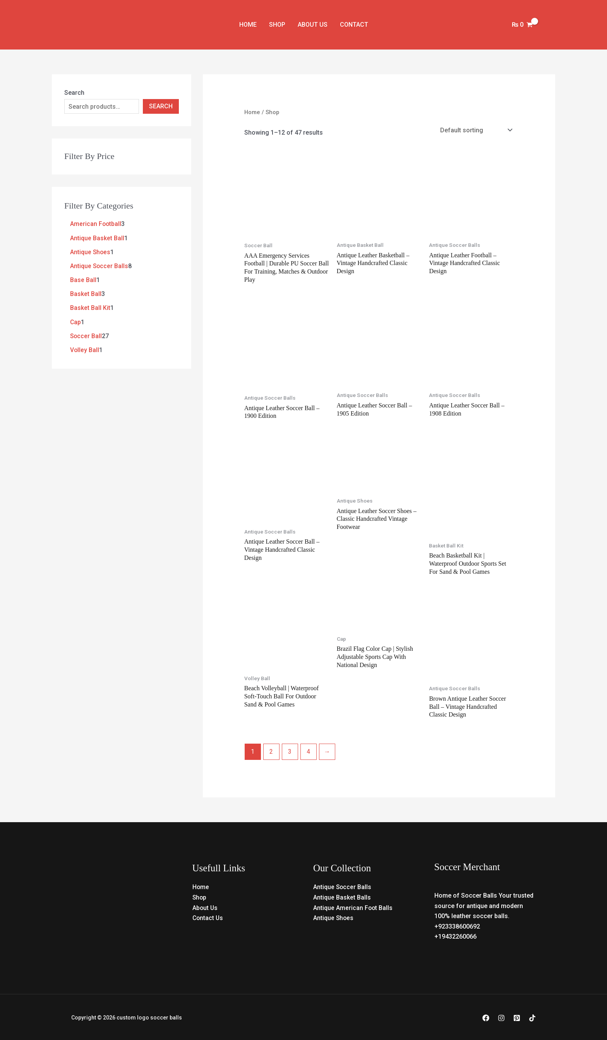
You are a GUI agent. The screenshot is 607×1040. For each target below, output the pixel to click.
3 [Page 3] (289, 750)
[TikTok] (532, 1017)
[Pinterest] (516, 1017)
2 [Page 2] (271, 750)
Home (248, 24)
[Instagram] (501, 1017)
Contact (354, 24)
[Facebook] (485, 1017)
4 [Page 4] (308, 750)
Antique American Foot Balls (353, 906)
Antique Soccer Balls (342, 886)
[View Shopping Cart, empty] (522, 25)
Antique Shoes (333, 916)
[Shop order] (475, 129)
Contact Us (208, 916)
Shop (277, 24)
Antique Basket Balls (342, 896)
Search (74, 92)
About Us (313, 24)
